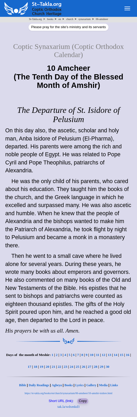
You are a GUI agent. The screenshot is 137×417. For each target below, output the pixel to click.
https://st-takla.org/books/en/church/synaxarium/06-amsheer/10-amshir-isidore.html (68, 393)
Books (68, 385)
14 (115, 355)
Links (114, 385)
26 (83, 367)
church (69, 19)
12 (103, 355)
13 (109, 355)
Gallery (91, 385)
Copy (83, 401)
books (50, 19)
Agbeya (57, 385)
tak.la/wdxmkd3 (68, 407)
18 (35, 367)
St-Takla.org (35, 19)
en (59, 19)
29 (101, 367)
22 (59, 367)
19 (41, 367)
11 (97, 355)
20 (47, 367)
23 (65, 367)
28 (95, 367)
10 (91, 355)
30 (107, 367)
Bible (22, 385)
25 (77, 367)
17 (29, 367)
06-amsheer (102, 19)
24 (71, 367)
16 (127, 355)
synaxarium (84, 19)
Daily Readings (39, 385)
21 (53, 367)
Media (103, 385)
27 (89, 367)
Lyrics (79, 385)
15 (121, 355)
